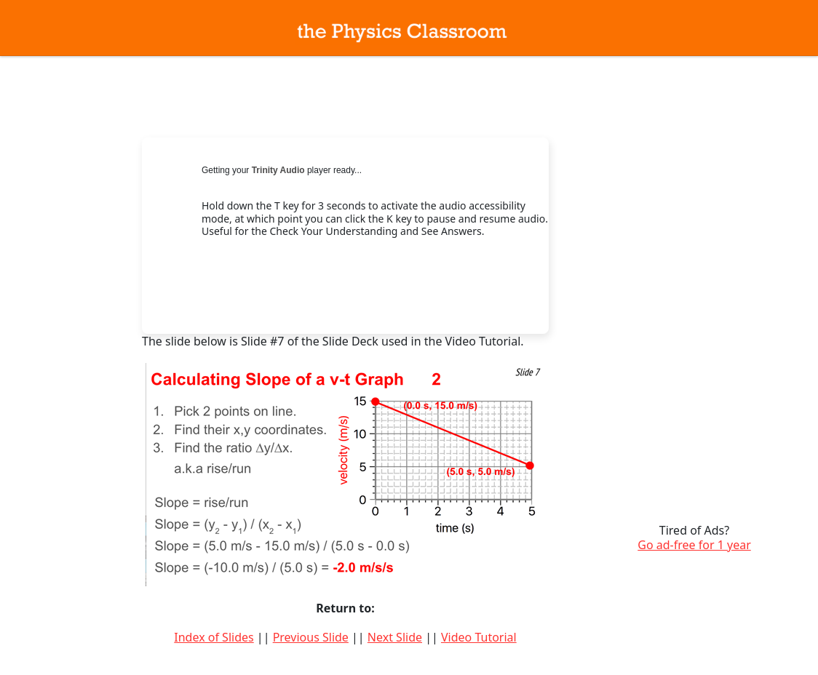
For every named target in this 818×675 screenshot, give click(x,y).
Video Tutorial (479, 637)
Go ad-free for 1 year (694, 545)
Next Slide (395, 637)
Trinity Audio (278, 170)
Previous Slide (311, 637)
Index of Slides (213, 637)
